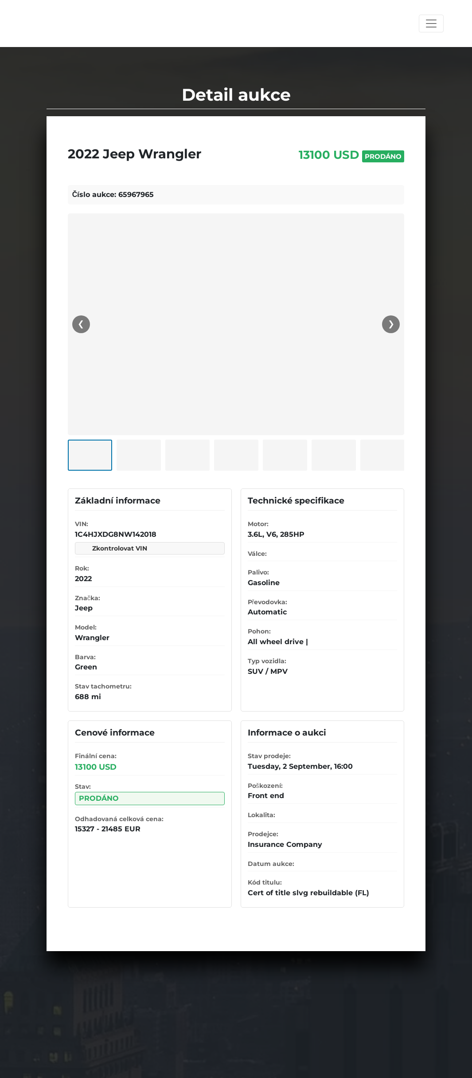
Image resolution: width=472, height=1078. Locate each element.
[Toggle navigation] (431, 23)
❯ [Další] (391, 324)
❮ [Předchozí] (81, 324)
